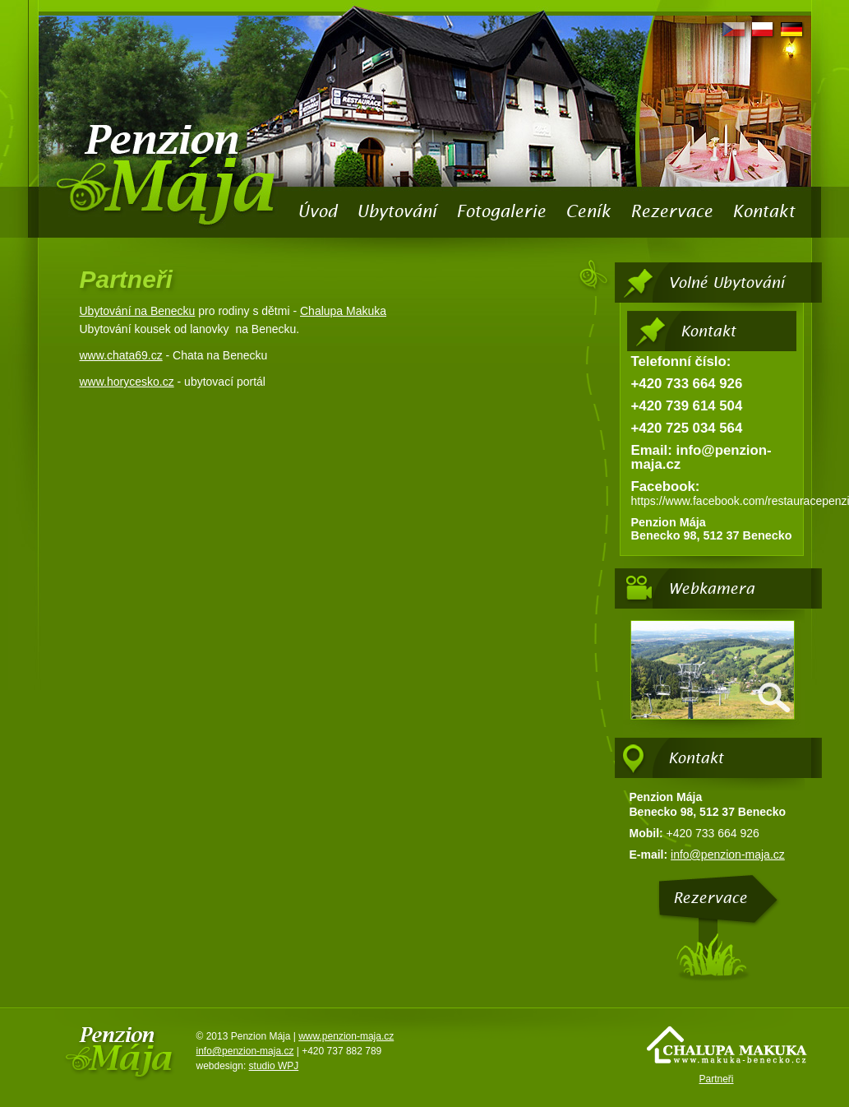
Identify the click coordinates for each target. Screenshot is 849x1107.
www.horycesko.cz (127, 381)
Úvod (317, 210)
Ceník (588, 210)
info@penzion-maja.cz (728, 854)
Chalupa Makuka (343, 310)
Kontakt (763, 210)
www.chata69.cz (121, 355)
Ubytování (396, 210)
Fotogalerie (501, 210)
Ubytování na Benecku (138, 310)
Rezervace (671, 210)
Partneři (716, 1079)
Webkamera (711, 588)
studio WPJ (274, 1066)
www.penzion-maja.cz (346, 1036)
